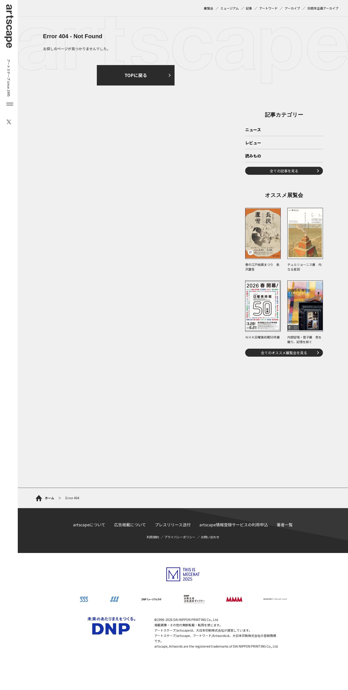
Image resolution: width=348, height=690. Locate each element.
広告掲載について (130, 524)
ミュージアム (229, 8)
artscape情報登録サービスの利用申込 (233, 524)
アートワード (268, 8)
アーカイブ (292, 8)
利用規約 (153, 537)
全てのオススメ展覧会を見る (284, 352)
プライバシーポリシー (179, 537)
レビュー (253, 143)
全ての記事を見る (284, 170)
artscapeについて (89, 524)
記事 (249, 8)
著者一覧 (285, 524)
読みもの (253, 156)
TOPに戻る (136, 75)
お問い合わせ (210, 537)
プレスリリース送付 (173, 524)
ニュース (253, 129)
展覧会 (208, 8)
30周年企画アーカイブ (322, 8)
